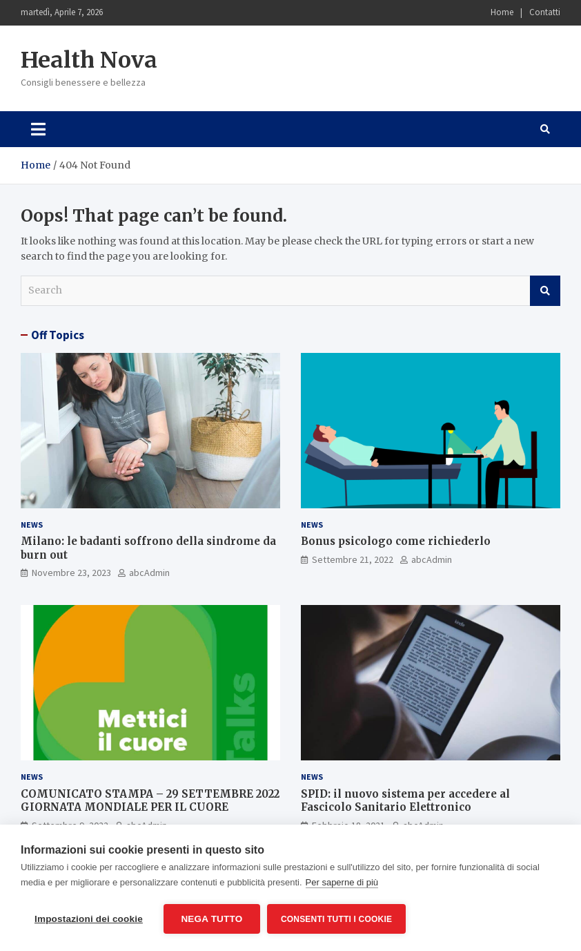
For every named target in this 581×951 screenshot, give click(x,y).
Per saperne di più (342, 882)
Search (545, 291)
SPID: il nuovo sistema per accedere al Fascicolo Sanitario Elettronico (405, 800)
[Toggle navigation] (38, 129)
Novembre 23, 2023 (71, 572)
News (32, 524)
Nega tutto (211, 919)
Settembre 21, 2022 (352, 559)
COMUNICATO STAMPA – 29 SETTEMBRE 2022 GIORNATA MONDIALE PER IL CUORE (150, 800)
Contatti (544, 12)
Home (502, 12)
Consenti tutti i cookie (336, 919)
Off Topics (57, 335)
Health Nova (89, 60)
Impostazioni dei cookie (89, 919)
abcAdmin (149, 572)
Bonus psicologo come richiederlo (396, 541)
